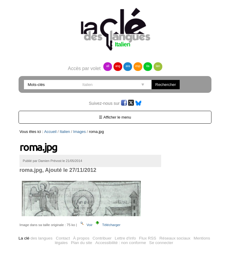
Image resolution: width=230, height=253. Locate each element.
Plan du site (81, 242)
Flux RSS (147, 238)
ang (117, 66)
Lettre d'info (125, 238)
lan (158, 66)
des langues (35, 238)
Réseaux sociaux (174, 238)
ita (147, 66)
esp (137, 66)
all (107, 66)
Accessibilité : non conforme (120, 242)
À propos (81, 238)
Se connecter (161, 242)
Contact (63, 238)
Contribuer (102, 238)
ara (127, 66)
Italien (65, 131)
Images (79, 131)
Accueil (50, 131)
